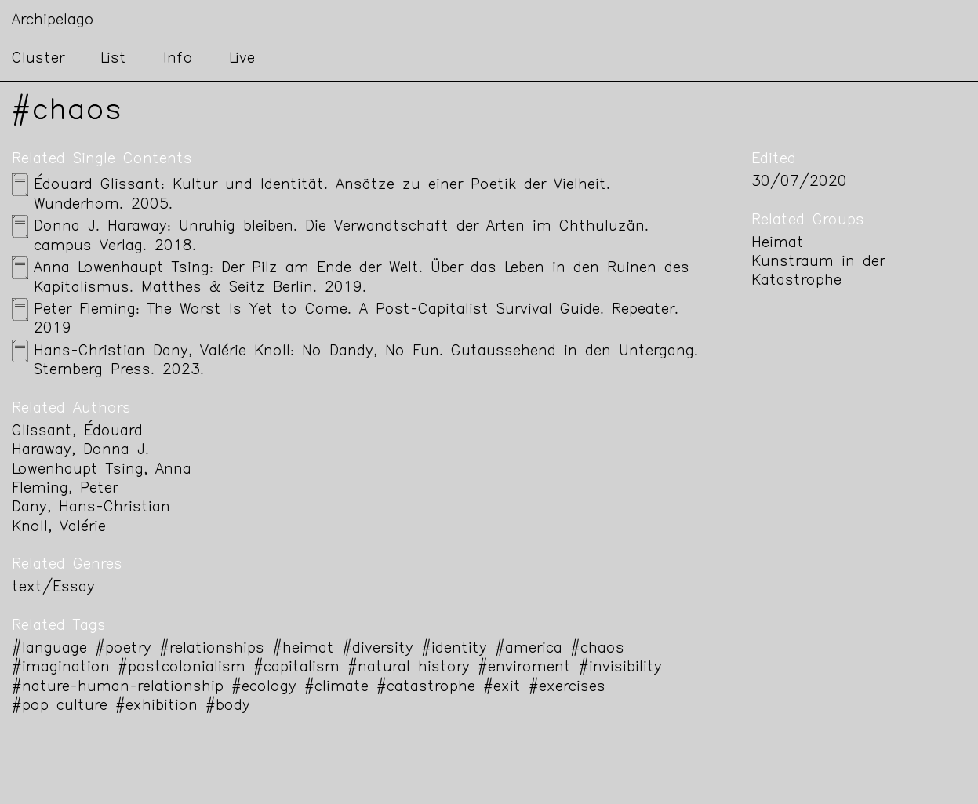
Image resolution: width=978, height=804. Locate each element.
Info (178, 59)
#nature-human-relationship (118, 687)
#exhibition (156, 706)
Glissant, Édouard (77, 431)
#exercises (567, 687)
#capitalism (296, 668)
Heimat (777, 243)
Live (242, 59)
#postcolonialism (181, 668)
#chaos (597, 649)
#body (227, 706)
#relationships (211, 649)
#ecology (263, 687)
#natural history (408, 668)
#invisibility (620, 668)
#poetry (123, 649)
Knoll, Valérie (59, 527)
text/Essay (53, 588)
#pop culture (59, 706)
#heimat (303, 649)
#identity (454, 649)
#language (49, 649)
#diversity (377, 649)
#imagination (61, 668)
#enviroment (524, 668)
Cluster (38, 59)
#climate (336, 687)
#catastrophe (425, 687)
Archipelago (53, 20)
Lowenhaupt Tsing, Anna (101, 470)
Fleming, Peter (65, 489)
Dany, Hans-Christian (91, 508)
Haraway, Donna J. (80, 450)
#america (528, 649)
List (113, 59)
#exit (502, 687)
